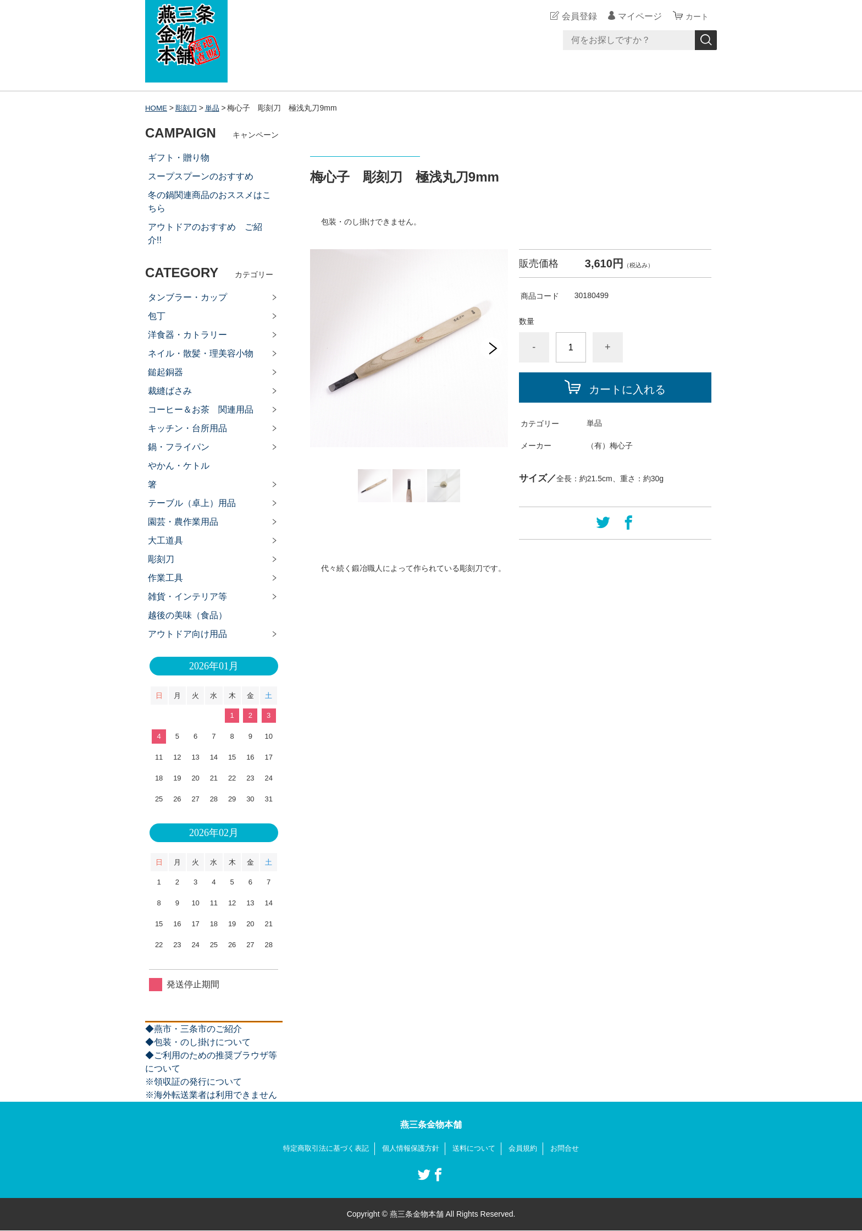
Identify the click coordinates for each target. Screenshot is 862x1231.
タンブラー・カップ (187, 297)
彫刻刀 (188, 107)
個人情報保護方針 (410, 1148)
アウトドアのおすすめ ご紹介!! (205, 233)
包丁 (156, 316)
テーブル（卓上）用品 (192, 503)
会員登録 (576, 16)
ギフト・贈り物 (178, 157)
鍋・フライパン (178, 447)
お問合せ (572, 1148)
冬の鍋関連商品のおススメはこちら (209, 201)
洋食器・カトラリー (187, 334)
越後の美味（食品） (187, 615)
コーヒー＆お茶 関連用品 (200, 409)
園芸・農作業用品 (183, 521)
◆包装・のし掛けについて (198, 1042)
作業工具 (165, 577)
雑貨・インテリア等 (187, 596)
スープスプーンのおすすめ (200, 176)
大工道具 (165, 540)
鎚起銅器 (165, 372)
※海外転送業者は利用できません (211, 1095)
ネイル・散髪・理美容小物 (200, 353)
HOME (156, 107)
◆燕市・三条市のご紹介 (193, 1029)
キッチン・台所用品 (187, 428)
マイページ (637, 16)
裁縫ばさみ (170, 390)
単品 (215, 107)
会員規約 (528, 1148)
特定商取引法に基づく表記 (320, 1148)
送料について (477, 1148)
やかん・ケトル (178, 465)
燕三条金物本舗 (431, 1124)
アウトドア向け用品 (187, 634)
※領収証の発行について (193, 1081)
